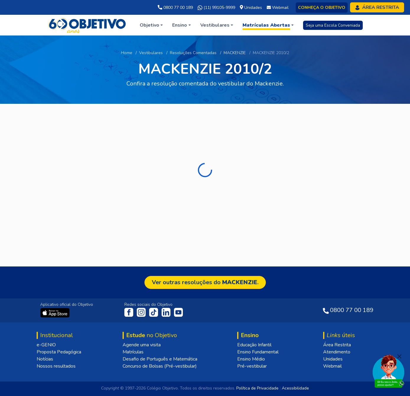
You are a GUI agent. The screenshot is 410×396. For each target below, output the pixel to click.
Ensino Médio (251, 359)
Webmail (332, 366)
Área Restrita (337, 345)
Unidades (333, 359)
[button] (151, 25)
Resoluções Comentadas (193, 53)
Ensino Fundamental (258, 352)
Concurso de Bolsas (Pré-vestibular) (160, 366)
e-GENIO (46, 345)
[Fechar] (399, 356)
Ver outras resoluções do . (205, 282)
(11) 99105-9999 (216, 8)
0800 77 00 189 (175, 7)
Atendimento (336, 352)
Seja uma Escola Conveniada (333, 25)
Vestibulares (151, 53)
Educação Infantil (254, 345)
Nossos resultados (56, 366)
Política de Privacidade (257, 388)
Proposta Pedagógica (59, 352)
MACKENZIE (235, 53)
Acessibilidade (295, 388)
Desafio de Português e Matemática (160, 359)
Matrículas (133, 352)
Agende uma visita (142, 345)
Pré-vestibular (252, 366)
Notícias (45, 359)
